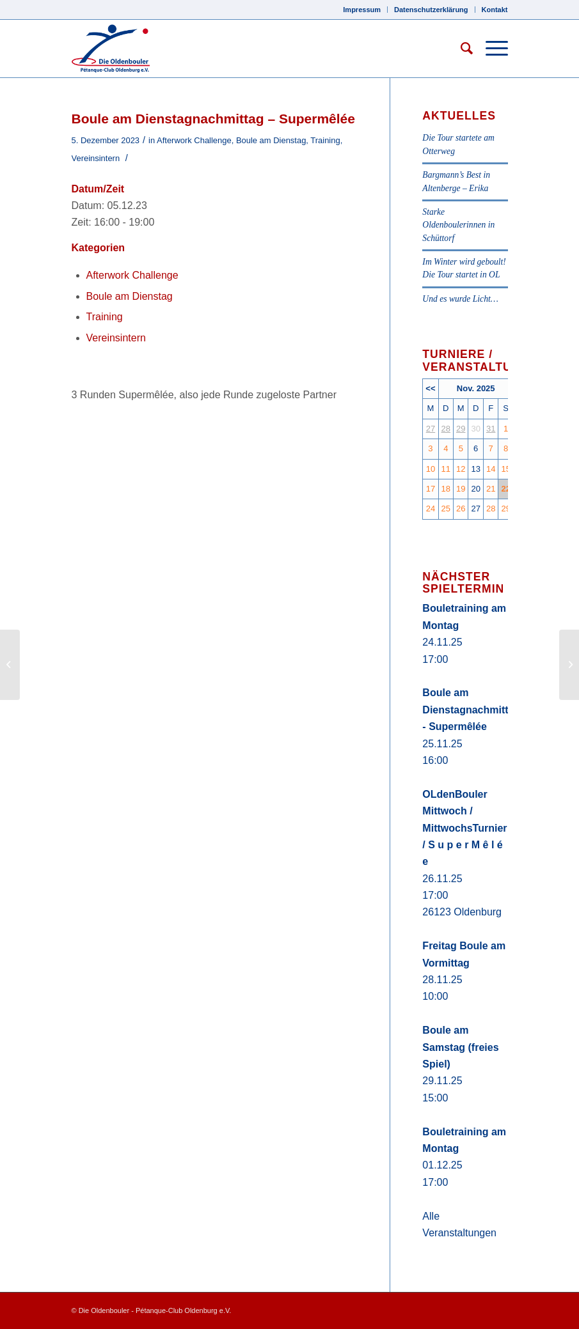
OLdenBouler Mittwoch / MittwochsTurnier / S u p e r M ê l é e (464, 828)
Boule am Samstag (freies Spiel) (460, 1047)
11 (445, 469)
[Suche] (460, 48)
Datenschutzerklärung (431, 9)
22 (505, 489)
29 (460, 428)
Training (325, 140)
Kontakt (495, 9)
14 (490, 469)
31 (490, 428)
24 (430, 508)
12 (460, 469)
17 (430, 489)
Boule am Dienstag (271, 140)
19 (460, 489)
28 (445, 428)
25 (445, 508)
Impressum (362, 9)
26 (460, 508)
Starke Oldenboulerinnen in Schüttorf (458, 225)
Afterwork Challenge (194, 140)
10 (430, 469)
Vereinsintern (96, 158)
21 (490, 489)
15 (505, 469)
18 (445, 489)
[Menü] (490, 48)
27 (430, 428)
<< (430, 388)
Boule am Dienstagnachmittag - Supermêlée (471, 709)
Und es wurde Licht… (460, 299)
